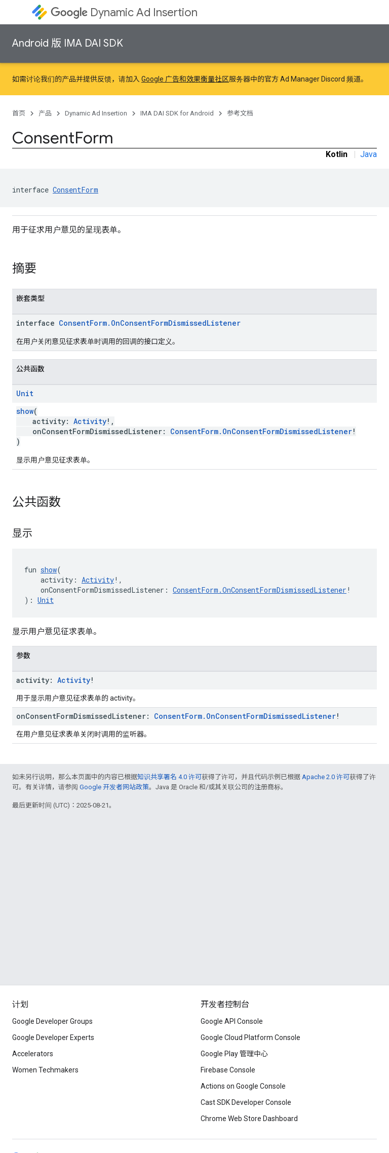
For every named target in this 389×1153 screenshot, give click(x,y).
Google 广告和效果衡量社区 (185, 79)
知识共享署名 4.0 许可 (169, 777)
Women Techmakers (45, 1070)
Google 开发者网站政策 (114, 787)
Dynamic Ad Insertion (124, 12)
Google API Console (232, 1021)
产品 (45, 113)
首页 (18, 113)
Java (368, 154)
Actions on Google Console (243, 1086)
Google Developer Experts (53, 1037)
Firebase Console (228, 1070)
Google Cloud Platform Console (250, 1037)
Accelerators (32, 1054)
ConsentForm (75, 190)
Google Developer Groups (52, 1021)
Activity (89, 421)
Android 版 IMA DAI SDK (67, 43)
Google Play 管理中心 (234, 1054)
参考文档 (240, 113)
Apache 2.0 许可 (325, 777)
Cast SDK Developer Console (246, 1102)
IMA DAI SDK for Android (177, 113)
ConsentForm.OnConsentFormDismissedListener (150, 323)
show (24, 411)
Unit (24, 393)
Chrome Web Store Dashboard (249, 1118)
